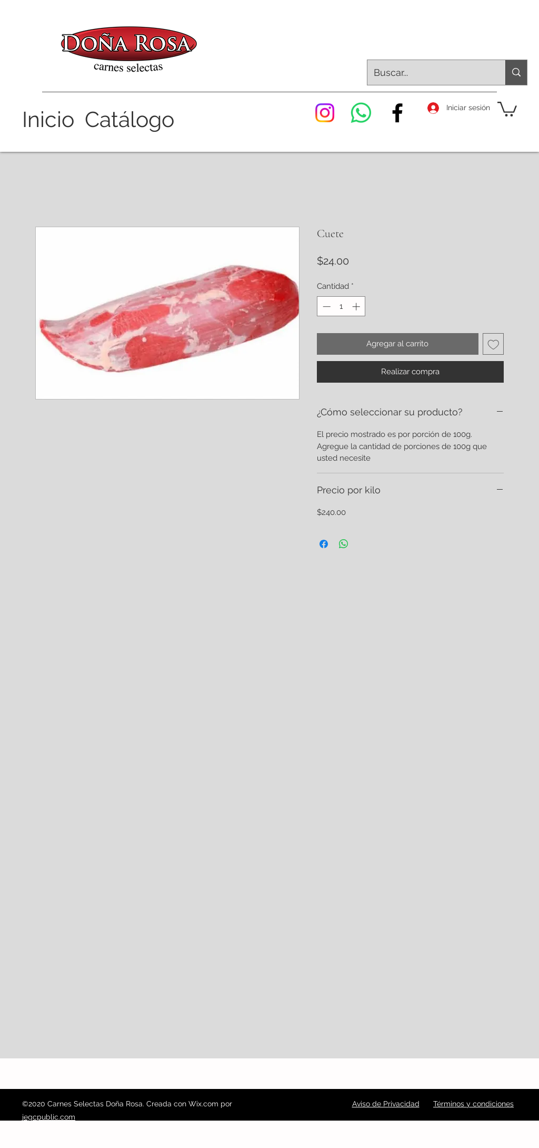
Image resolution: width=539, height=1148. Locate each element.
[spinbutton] (341, 306)
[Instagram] (324, 112)
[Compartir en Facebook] (323, 544)
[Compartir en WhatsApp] (343, 544)
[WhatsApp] (361, 112)
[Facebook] (397, 112)
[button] (507, 108)
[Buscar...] (428, 72)
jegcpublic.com (48, 1117)
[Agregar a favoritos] (493, 344)
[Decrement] (325, 306)
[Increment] (357, 306)
